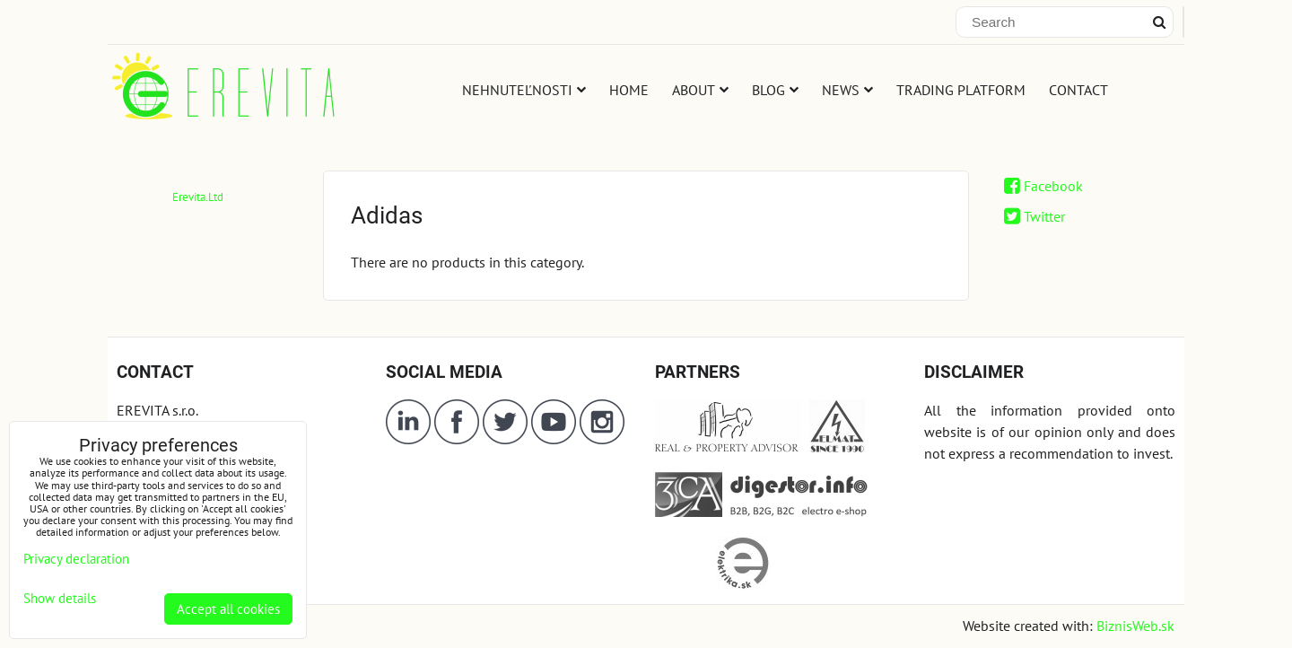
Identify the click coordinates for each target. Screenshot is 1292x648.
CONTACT (1078, 90)
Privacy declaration (76, 558)
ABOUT (700, 90)
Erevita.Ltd (197, 197)
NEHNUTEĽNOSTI (524, 90)
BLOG (775, 90)
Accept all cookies (228, 608)
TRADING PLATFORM (961, 90)
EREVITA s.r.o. (157, 410)
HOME (629, 90)
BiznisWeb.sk (1135, 626)
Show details (59, 599)
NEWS (847, 90)
